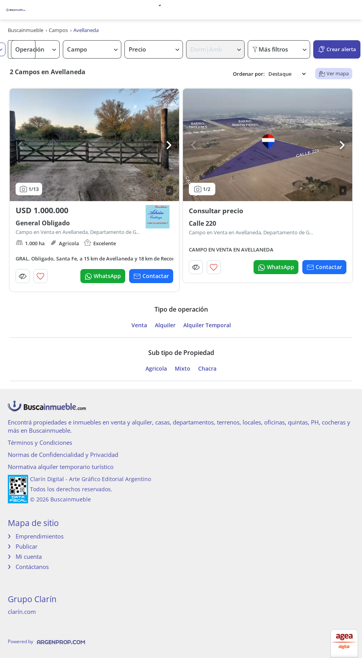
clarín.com (22, 611)
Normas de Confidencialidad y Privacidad (63, 454)
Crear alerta (337, 49)
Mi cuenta (29, 556)
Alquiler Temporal (207, 325)
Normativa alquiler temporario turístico (61, 467)
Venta (139, 325)
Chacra (207, 368)
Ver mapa (334, 73)
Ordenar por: (249, 74)
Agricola (156, 368)
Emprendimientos (40, 536)
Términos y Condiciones (40, 442)
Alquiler (165, 325)
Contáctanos (32, 567)
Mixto (182, 368)
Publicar (26, 546)
